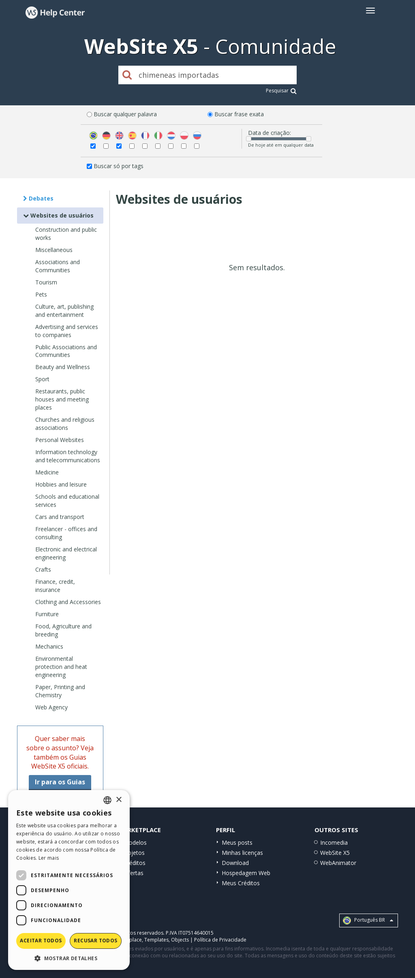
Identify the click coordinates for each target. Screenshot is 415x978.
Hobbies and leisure (61, 484)
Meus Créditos (241, 883)
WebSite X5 (335, 852)
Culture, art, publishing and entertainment (64, 310)
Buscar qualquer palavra (125, 114)
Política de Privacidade (220, 939)
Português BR (368, 920)
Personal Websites (59, 440)
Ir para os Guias (60, 781)
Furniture (47, 614)
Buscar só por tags (118, 166)
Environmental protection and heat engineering (61, 667)
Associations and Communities (57, 266)
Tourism (46, 282)
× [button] (119, 800)
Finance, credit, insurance (55, 586)
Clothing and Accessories (68, 602)
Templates (156, 939)
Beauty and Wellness (62, 367)
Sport (42, 379)
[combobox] (107, 800)
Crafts (43, 569)
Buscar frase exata (239, 114)
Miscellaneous (54, 250)
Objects (180, 939)
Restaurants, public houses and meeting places (62, 399)
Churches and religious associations (64, 423)
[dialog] (69, 880)
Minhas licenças (242, 852)
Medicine (47, 472)
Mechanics (49, 646)
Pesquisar (281, 90)
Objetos (134, 852)
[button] (69, 958)
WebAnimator (338, 863)
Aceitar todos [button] (41, 940)
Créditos (134, 863)
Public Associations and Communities (66, 351)
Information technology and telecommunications (67, 456)
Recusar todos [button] (95, 940)
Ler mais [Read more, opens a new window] (49, 857)
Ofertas (133, 873)
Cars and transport (59, 517)
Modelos (135, 842)
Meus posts (237, 842)
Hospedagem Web (246, 873)
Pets (41, 294)
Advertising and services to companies (66, 331)
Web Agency (51, 707)
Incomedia (334, 842)
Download (235, 863)
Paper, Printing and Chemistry (60, 691)
